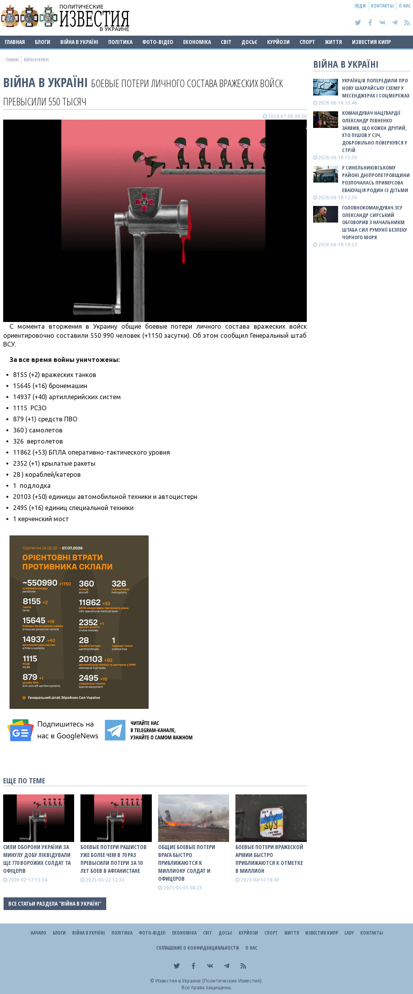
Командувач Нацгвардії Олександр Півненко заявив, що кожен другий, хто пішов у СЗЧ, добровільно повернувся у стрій (374, 131)
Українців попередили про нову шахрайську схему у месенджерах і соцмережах (375, 88)
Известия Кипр (371, 42)
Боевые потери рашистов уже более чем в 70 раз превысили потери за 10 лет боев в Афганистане (113, 858)
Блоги (42, 42)
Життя (333, 42)
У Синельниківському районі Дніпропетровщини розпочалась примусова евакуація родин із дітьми (376, 179)
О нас (405, 5)
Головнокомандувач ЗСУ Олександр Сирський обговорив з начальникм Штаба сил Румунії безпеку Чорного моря (374, 222)
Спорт (307, 42)
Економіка (197, 42)
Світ (226, 42)
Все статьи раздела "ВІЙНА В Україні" (54, 903)
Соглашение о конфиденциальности (197, 947)
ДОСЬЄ (249, 42)
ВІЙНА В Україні (79, 42)
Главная (15, 42)
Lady (349, 932)
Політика (120, 42)
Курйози (278, 42)
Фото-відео (157, 42)
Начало (38, 932)
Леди (360, 5)
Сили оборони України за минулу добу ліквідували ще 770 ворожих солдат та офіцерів (37, 858)
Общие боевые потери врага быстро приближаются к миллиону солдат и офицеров (186, 862)
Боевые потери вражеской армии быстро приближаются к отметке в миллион (269, 858)
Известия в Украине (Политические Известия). (209, 980)
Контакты (382, 5)
